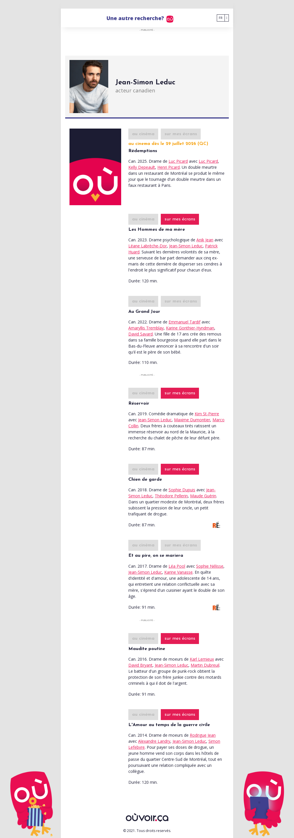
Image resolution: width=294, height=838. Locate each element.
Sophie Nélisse (209, 566)
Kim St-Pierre (207, 413)
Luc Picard (178, 161)
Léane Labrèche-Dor (147, 246)
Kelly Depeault (141, 167)
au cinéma (143, 134)
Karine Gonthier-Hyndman (190, 328)
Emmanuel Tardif (184, 322)
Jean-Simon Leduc (186, 246)
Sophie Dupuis (182, 489)
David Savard (140, 334)
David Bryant (140, 665)
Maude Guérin (203, 495)
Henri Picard (168, 167)
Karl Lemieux (202, 659)
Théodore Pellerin (171, 495)
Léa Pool (177, 566)
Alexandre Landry (154, 741)
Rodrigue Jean (203, 735)
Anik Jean (204, 240)
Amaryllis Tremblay (146, 328)
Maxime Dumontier (192, 419)
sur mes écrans (181, 134)
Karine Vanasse (178, 572)
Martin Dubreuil (205, 665)
